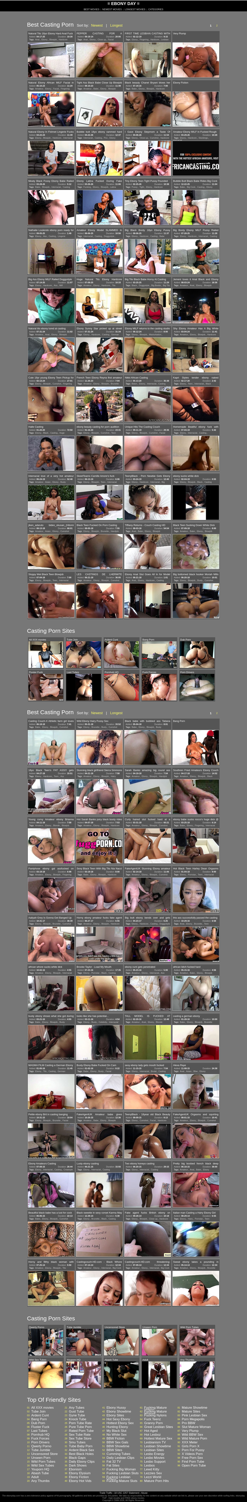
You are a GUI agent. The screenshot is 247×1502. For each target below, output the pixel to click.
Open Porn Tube (194, 1465)
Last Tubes (39, 1431)
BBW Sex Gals (117, 1442)
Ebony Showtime (119, 1411)
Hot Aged (151, 1431)
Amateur (39, 89)
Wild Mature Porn (194, 1438)
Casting (98, 138)
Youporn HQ (40, 1469)
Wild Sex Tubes (42, 1465)
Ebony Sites (115, 1415)
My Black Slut (116, 1431)
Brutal (153, 1071)
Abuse (144, 1493)
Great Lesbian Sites (158, 1427)
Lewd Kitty (151, 1469)
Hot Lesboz (152, 1435)
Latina (113, 187)
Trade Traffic (106, 1493)
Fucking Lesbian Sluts (123, 1473)
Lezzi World (152, 1477)
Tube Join (38, 1411)
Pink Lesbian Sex (194, 1415)
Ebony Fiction (79, 1477)
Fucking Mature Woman (155, 1412)
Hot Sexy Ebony (118, 1419)
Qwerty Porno (41, 1446)
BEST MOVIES (91, 9)
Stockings (203, 138)
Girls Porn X (191, 1446)
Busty (63, 482)
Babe (95, 89)
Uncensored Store (44, 1454)
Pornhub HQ (40, 1435)
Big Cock (191, 187)
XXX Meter (190, 1442)
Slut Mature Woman (196, 1427)
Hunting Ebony (117, 1427)
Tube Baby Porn (80, 1446)
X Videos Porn (192, 1454)
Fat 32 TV (114, 1462)
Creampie (68, 1169)
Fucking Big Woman (121, 1469)
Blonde (56, 825)
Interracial (68, 138)
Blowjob (53, 39)
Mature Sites (191, 1411)
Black (134, 285)
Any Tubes (76, 1408)
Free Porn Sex (192, 1458)
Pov (105, 138)
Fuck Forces (40, 1438)
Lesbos (149, 1465)
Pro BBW (188, 1423)
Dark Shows (78, 1465)
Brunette (115, 384)
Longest (116, 25)
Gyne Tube (77, 1415)
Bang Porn (39, 1419)
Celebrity (103, 1022)
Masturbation (155, 334)
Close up (102, 39)
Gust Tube (76, 1411)
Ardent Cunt (40, 1415)
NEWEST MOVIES (112, 9)
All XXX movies (42, 1408)
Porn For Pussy (193, 1450)
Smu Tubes (77, 1442)
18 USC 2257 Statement (126, 1493)
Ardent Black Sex (81, 1450)
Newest (97, 25)
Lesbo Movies (154, 1458)
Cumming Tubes (118, 1454)
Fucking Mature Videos (155, 1409)
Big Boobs (156, 285)
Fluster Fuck (40, 1427)
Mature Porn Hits (156, 1481)
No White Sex (117, 1435)
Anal (37, 39)
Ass (45, 236)
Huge (61, 433)
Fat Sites (113, 1465)
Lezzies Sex (153, 1473)
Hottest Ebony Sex (120, 1423)
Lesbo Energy (154, 1454)
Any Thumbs (40, 1481)
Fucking (87, 187)
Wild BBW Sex (192, 1435)
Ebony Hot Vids (80, 1481)
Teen (190, 384)
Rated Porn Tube (81, 1431)
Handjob (115, 531)
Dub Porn (38, 1423)
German (115, 334)
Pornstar (192, 874)
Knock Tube (77, 1419)
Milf (61, 285)
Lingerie (61, 236)
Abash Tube (40, 1473)
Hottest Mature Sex (158, 1438)
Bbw (195, 1071)
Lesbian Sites (154, 1450)
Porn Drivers (40, 1442)
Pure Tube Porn (80, 1427)
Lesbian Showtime (157, 1446)
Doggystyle (109, 236)
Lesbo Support (155, 1462)
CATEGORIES (155, 9)
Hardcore (63, 39)
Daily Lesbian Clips (120, 1458)
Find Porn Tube (193, 1462)
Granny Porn (153, 1423)
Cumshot (154, 138)
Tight (141, 187)
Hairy (113, 776)
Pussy (134, 187)
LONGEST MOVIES (135, 9)
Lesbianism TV (155, 1442)
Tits (113, 285)
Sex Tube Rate (80, 1435)
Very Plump (190, 1431)
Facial (110, 39)
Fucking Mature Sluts (122, 1481)
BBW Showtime (118, 1446)
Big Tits (166, 285)
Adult (35, 1477)
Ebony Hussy (116, 1408)
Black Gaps (77, 1458)
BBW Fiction (116, 1438)
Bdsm (134, 384)
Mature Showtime (194, 1408)
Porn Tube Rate (80, 1423)
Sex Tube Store (80, 1438)
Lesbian (165, 39)
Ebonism (75, 1469)
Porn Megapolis (193, 1419)
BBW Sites (114, 1450)
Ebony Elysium (80, 1473)
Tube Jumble (40, 1450)
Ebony (44, 39)
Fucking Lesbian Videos (118, 1478)
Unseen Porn (40, 1458)
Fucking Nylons (155, 1415)
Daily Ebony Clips (82, 1462)
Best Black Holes (81, 1454)
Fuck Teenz (152, 1419)
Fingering (144, 39)
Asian (48, 482)
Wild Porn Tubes (43, 1462)
